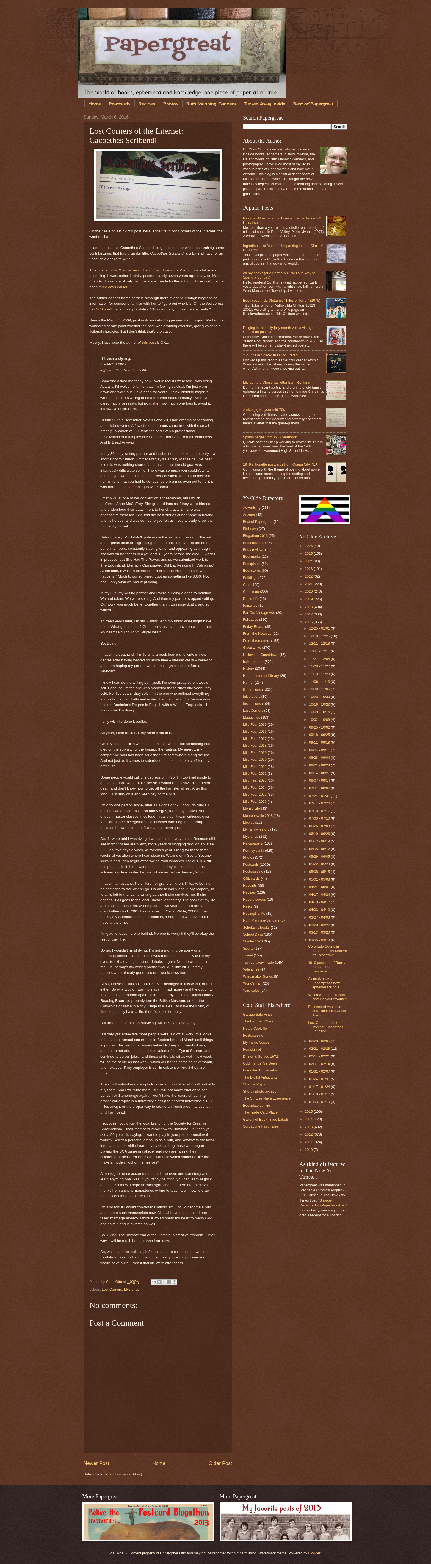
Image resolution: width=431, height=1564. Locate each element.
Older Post (220, 1463)
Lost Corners (112, 1289)
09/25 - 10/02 (320, 727)
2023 (309, 569)
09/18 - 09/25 (320, 735)
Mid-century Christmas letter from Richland (276, 382)
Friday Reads (253, 627)
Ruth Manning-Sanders (211, 103)
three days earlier (113, 287)
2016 (309, 622)
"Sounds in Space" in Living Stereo (270, 355)
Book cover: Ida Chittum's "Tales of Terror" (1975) (281, 300)
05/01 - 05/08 (320, 879)
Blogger (314, 1553)
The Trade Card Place (260, 1112)
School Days (253, 934)
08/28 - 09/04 (320, 757)
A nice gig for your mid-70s (264, 410)
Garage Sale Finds (257, 1014)
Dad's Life (251, 599)
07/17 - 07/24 (320, 803)
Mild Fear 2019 (255, 753)
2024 (309, 561)
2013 (309, 1127)
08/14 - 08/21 (320, 773)
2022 (309, 576)
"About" (106, 309)
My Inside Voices (256, 1042)
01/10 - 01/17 (320, 1094)
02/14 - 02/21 (320, 1056)
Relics (248, 906)
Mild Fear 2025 (255, 794)
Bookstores (252, 570)
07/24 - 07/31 (320, 796)
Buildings (250, 578)
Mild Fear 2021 (255, 767)
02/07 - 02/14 (320, 1064)
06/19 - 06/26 (320, 834)
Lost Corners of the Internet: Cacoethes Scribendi (325, 1027)
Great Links (252, 647)
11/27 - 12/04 (320, 659)
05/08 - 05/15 (320, 872)
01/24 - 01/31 (320, 1079)
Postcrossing (253, 871)
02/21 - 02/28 (320, 1048)
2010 (309, 1150)
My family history (256, 829)
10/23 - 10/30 (320, 697)
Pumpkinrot (252, 1049)
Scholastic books (256, 927)
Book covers (253, 543)
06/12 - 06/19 (320, 841)
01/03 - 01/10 (320, 1102)
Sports (248, 948)
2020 (309, 591)
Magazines (251, 717)
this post (149, 342)
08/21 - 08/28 (320, 765)
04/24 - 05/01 (320, 887)
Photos (170, 103)
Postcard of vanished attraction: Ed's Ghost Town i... (327, 1011)
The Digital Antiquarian (261, 1077)
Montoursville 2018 (258, 815)
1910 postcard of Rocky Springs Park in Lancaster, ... (326, 967)
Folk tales (250, 619)
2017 (309, 614)
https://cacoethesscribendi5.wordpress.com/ (146, 270)
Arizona (249, 515)
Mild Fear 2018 (255, 745)
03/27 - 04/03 (320, 917)
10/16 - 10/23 (320, 704)
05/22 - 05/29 (320, 864)
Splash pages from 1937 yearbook (270, 437)
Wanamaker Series (258, 976)
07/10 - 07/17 (320, 811)
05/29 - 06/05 (320, 856)
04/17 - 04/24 (320, 894)
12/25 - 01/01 (320, 628)
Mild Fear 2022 (255, 773)
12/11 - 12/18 (320, 643)
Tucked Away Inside (264, 103)
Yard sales (251, 990)
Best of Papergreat (313, 103)
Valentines (251, 969)
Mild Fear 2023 (255, 780)
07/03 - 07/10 (320, 818)
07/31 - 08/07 (320, 788)
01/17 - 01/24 (320, 1087)
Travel (248, 955)
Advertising (252, 507)
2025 (309, 553)
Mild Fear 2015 (255, 724)
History (248, 668)
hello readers (253, 661)
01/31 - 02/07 (320, 1071)
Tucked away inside (258, 962)
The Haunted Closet (259, 1021)
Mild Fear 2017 (255, 738)
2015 (309, 1111)
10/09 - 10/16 (320, 712)
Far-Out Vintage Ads (259, 613)
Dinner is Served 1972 (260, 1056)
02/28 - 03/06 (320, 1041)
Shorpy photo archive (260, 1091)
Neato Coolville (255, 1028)
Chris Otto (114, 1282)
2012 (309, 1134)
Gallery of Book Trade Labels (266, 1119)
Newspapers (253, 843)
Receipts (250, 885)
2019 (309, 599)
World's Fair (252, 983)
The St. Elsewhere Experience (267, 1098)
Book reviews (253, 550)
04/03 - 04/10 (320, 910)
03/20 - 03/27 (320, 925)
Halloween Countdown (260, 655)
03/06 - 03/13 (320, 940)
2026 (309, 546)
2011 (309, 1142)
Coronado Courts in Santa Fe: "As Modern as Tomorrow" (327, 950)
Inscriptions (252, 704)
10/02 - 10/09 (320, 720)
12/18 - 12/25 (320, 636)
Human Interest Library (261, 676)
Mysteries (131, 1289)
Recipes (147, 103)
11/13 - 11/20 (320, 674)
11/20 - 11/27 (320, 666)
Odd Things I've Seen (260, 1063)
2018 (309, 607)
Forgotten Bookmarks (260, 1070)
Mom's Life (251, 808)
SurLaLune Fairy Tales (260, 1126)
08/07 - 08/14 (320, 780)
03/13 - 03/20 (320, 932)
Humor (248, 682)
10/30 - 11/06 (320, 689)
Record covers (254, 899)
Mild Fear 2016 (255, 731)
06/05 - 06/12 (320, 849)
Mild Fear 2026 (255, 801)
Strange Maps (254, 1084)
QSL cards (251, 878)
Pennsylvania (253, 850)
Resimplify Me (254, 913)
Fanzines (250, 605)
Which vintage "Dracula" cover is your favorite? (327, 997)
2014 (309, 1119)
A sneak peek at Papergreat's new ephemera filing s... (325, 983)
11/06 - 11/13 (320, 682)
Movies (248, 822)
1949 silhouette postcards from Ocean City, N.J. (280, 464)
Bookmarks (252, 556)
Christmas (251, 592)
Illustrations (252, 690)
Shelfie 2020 (253, 941)
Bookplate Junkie (256, 1105)
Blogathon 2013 (255, 536)
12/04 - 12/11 (320, 651)
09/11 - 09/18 (320, 742)
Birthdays (250, 529)
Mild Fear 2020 (255, 759)
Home (95, 103)
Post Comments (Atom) (123, 1474)
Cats (246, 584)
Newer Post (96, 1463)
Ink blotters (251, 696)
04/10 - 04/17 (320, 902)
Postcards (120, 103)
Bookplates (252, 564)
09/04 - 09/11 (320, 750)
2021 (309, 584)
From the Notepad (257, 633)
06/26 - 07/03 (320, 826)
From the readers (256, 641)
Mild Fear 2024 (255, 787)
